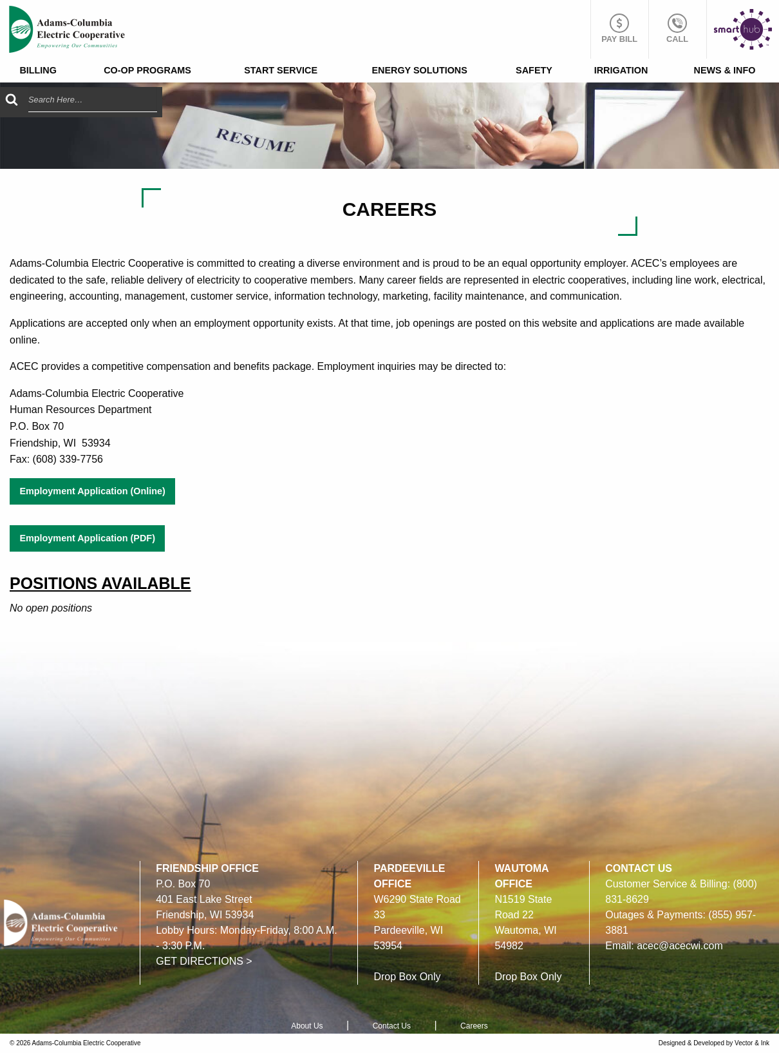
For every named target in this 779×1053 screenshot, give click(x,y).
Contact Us (392, 1025)
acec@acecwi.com (680, 945)
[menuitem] (38, 70)
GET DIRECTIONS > (204, 961)
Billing (38, 70)
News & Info (725, 70)
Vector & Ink (752, 1043)
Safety (534, 70)
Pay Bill (619, 29)
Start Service (280, 70)
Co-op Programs (147, 70)
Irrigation (621, 70)
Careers (474, 1025)
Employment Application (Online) (92, 491)
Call (677, 29)
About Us (307, 1025)
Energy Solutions (419, 70)
